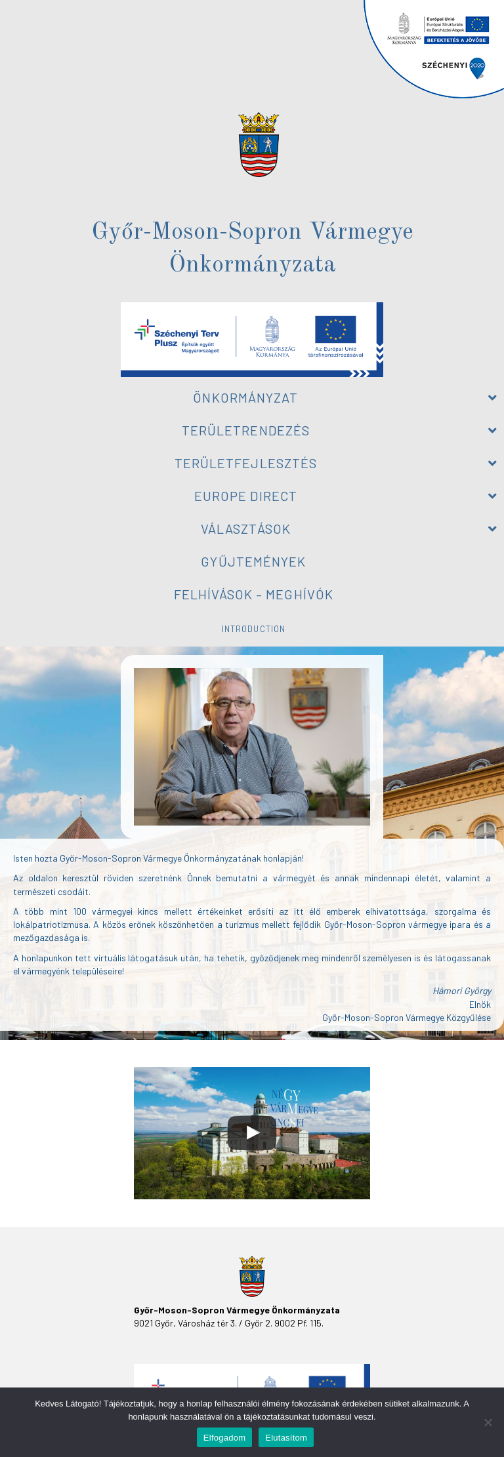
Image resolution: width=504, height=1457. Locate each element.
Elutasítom (286, 1438)
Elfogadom (224, 1438)
